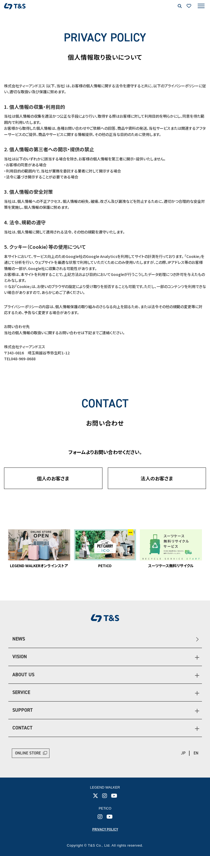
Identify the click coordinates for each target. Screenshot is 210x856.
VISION (19, 656)
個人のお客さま (53, 478)
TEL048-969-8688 (19, 358)
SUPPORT (22, 710)
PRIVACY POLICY (105, 829)
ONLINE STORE (28, 753)
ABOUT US (23, 674)
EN (196, 753)
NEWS (18, 639)
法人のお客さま (157, 478)
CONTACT (22, 728)
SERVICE (21, 692)
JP (183, 753)
